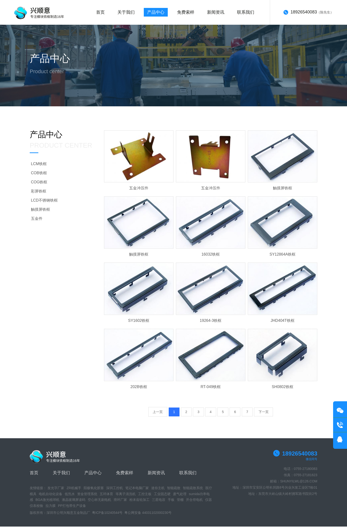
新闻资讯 (218, 13)
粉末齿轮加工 (139, 501)
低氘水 (70, 495)
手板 (171, 501)
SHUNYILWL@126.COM (298, 483)
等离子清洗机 (126, 495)
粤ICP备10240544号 (107, 514)
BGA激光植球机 (47, 501)
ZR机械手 (74, 490)
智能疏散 (173, 490)
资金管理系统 (87, 495)
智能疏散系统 (193, 490)
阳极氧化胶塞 (94, 490)
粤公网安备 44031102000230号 (148, 514)
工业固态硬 (162, 495)
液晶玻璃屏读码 (73, 501)
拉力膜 (51, 507)
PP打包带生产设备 (72, 507)
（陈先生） (308, 13)
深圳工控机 (114, 490)
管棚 (180, 501)
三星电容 (158, 501)
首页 (100, 13)
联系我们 (248, 13)
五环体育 (106, 495)
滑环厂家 (120, 501)
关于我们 (126, 13)
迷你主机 (158, 490)
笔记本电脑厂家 (137, 490)
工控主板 (144, 495)
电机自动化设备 (50, 495)
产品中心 (157, 13)
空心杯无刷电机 (99, 501)
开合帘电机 (194, 501)
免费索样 (187, 13)
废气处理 (179, 495)
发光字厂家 (55, 490)
